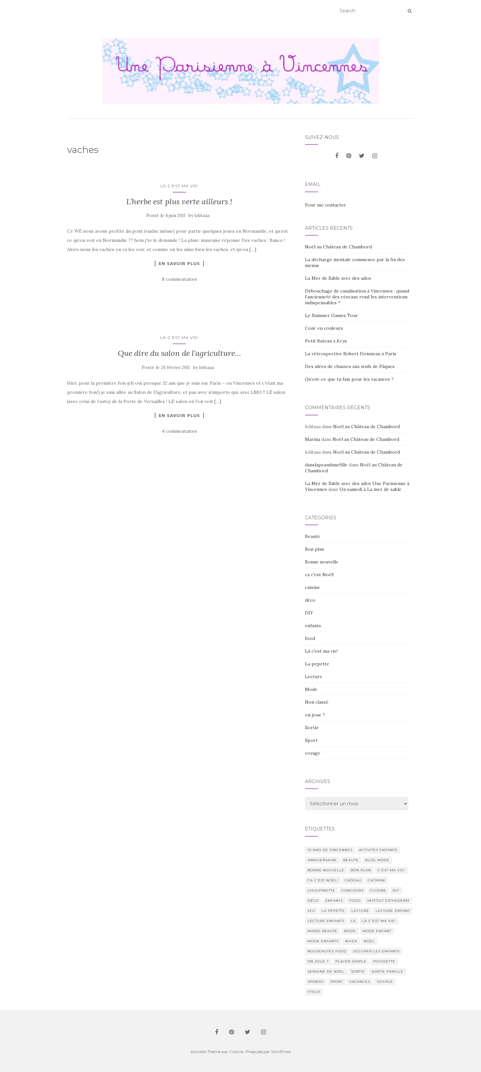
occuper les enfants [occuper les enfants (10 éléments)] (376, 951)
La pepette (317, 664)
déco (310, 600)
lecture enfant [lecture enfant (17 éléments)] (393, 911)
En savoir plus (179, 263)
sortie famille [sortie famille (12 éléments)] (387, 971)
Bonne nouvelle (321, 562)
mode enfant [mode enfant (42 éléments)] (377, 931)
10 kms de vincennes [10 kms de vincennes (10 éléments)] (330, 850)
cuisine (312, 587)
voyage (312, 753)
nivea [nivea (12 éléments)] (351, 941)
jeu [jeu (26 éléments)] (311, 911)
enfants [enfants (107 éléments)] (334, 900)
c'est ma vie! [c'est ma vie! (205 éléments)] (391, 870)
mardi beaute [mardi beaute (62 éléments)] (322, 931)
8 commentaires (179, 279)
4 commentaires (179, 431)
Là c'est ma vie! (179, 185)
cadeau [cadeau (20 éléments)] (353, 880)
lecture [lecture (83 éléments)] (360, 911)
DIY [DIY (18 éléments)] (396, 890)
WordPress (281, 1051)
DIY (309, 613)
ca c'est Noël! (319, 575)
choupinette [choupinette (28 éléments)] (321, 890)
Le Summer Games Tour (331, 315)
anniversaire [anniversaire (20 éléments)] (322, 860)
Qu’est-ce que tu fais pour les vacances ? (349, 379)
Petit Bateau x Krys (326, 341)
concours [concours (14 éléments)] (353, 890)
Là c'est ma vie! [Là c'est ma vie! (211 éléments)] (379, 921)
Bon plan (314, 549)
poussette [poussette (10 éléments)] (384, 961)
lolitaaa (202, 215)
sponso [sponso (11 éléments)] (316, 982)
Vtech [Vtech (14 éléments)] (314, 992)
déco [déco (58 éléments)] (313, 900)
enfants (313, 625)
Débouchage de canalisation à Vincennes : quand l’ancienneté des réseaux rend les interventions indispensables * (357, 297)
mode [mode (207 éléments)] (350, 931)
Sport (311, 740)
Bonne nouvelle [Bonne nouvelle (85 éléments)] (326, 870)
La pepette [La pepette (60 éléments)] (333, 911)
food (310, 638)
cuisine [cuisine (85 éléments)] (378, 890)
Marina (312, 439)
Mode (311, 689)
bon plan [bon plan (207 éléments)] (361, 870)
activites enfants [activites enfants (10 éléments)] (378, 850)
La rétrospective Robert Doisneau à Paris (350, 354)
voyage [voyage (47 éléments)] (385, 982)
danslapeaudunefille (326, 465)
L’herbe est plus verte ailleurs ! (179, 201)
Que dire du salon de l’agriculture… (179, 353)
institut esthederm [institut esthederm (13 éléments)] (388, 900)
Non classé (317, 702)
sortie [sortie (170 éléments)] (358, 971)
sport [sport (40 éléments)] (336, 982)
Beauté (312, 536)
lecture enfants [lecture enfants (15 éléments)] (326, 921)
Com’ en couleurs (324, 328)
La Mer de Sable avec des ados (338, 278)
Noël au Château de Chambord (338, 247)
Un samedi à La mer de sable (370, 489)
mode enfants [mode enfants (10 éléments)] (323, 941)
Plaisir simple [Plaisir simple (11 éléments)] (350, 961)
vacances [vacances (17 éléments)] (359, 982)
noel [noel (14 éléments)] (369, 941)
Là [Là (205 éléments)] (353, 921)
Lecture (313, 676)
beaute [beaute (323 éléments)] (351, 860)
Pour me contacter (325, 205)
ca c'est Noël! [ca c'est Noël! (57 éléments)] (323, 880)
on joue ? (315, 715)
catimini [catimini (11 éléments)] (376, 880)
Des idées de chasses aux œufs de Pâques (350, 366)
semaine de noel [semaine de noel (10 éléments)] (326, 971)
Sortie (312, 727)
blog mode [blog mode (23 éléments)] (377, 860)
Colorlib (236, 1051)
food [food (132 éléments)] (355, 900)
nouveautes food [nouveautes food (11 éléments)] (327, 951)
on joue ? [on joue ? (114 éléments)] (318, 961)
